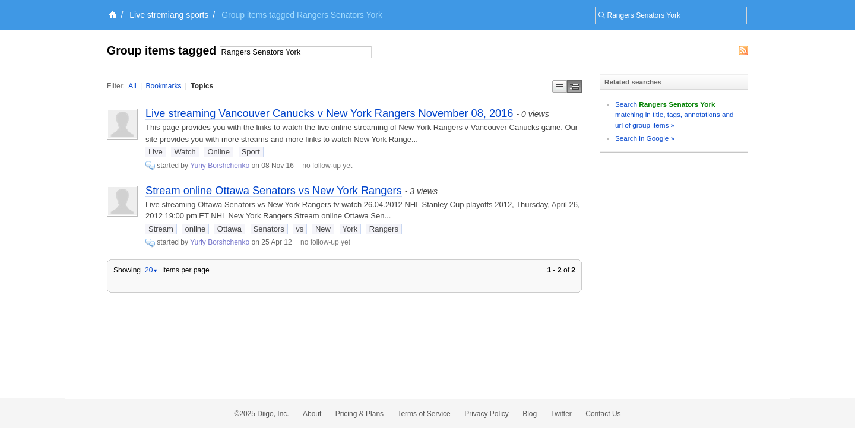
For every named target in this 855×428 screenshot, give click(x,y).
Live (155, 151)
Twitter (561, 414)
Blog (529, 414)
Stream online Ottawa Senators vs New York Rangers (273, 190)
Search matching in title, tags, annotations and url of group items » (674, 114)
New (323, 228)
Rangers (383, 228)
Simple (559, 86)
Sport (251, 151)
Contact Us (602, 414)
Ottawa (229, 228)
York (350, 228)
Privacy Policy (486, 414)
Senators (269, 228)
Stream (160, 228)
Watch (184, 151)
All (132, 86)
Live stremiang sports (168, 15)
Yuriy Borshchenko (219, 165)
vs (299, 228)
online (195, 228)
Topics (202, 86)
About (312, 414)
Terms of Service (423, 414)
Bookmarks (163, 86)
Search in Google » (644, 138)
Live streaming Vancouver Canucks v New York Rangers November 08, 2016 (329, 113)
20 (151, 270)
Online (218, 151)
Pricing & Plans (359, 414)
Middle (574, 86)
